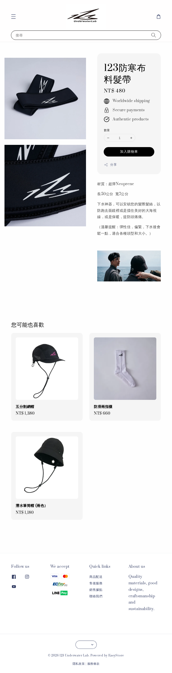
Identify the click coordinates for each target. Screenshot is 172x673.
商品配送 (95, 577)
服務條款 (93, 664)
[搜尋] (153, 35)
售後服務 (95, 583)
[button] (13, 16)
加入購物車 (129, 151)
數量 (107, 130)
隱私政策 (79, 664)
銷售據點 (95, 590)
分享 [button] (110, 165)
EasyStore (116, 656)
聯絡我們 (95, 596)
